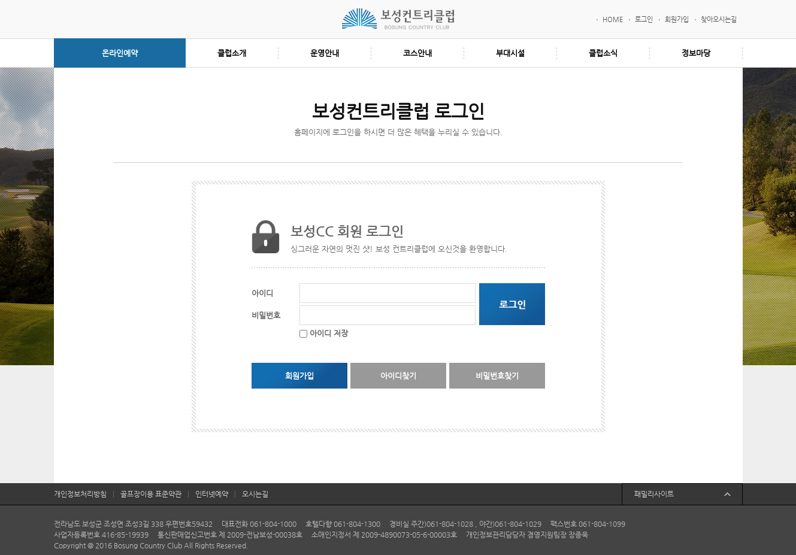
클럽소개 (231, 52)
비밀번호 (266, 315)
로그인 (644, 19)
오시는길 (255, 494)
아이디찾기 (398, 375)
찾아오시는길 (719, 19)
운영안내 (324, 52)
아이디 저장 (329, 333)
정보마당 (696, 52)
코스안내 (417, 52)
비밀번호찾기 (497, 375)
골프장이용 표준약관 (150, 494)
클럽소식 (603, 52)
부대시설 (510, 52)
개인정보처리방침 (80, 494)
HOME (613, 19)
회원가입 (677, 19)
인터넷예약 (211, 494)
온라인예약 (120, 52)
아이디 (262, 293)
